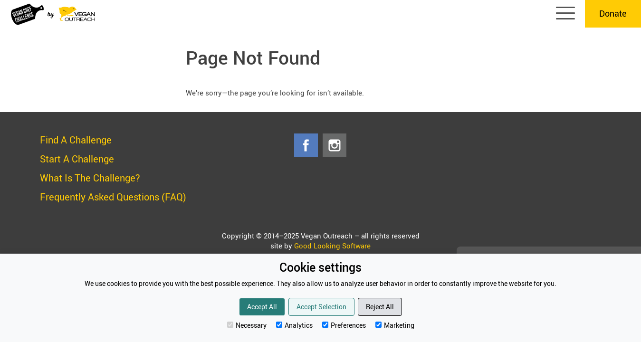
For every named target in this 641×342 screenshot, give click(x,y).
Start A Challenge (77, 158)
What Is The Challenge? (90, 177)
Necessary (247, 325)
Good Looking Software (332, 245)
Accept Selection (321, 306)
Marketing (394, 325)
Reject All (380, 306)
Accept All (262, 306)
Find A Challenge (76, 139)
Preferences (344, 325)
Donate (613, 13)
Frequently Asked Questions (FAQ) (113, 196)
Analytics (294, 325)
